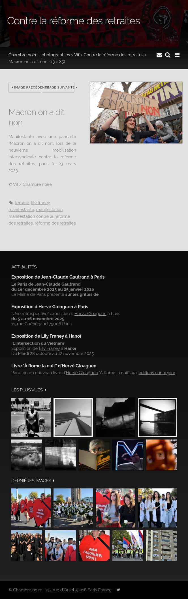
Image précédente (26, 87)
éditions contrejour (157, 372)
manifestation (49, 209)
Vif (76, 54)
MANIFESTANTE (21, 209)
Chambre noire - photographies (39, 54)
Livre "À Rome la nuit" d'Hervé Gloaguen (54, 366)
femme (22, 202)
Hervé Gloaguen (90, 313)
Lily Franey (40, 202)
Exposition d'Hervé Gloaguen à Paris (49, 306)
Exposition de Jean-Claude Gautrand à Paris (57, 277)
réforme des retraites (55, 223)
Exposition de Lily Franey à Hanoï (46, 336)
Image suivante (59, 87)
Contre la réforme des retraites (113, 54)
